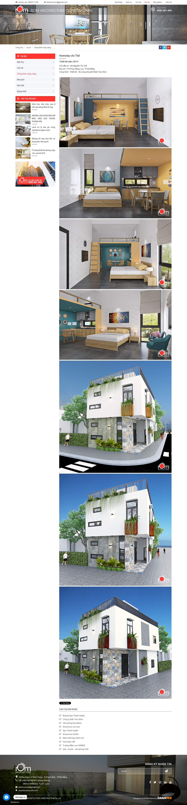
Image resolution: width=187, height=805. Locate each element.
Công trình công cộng (42, 47)
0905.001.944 (164, 10)
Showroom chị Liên (71, 727)
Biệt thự (20, 62)
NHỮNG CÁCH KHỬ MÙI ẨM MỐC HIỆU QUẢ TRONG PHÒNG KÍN (43, 119)
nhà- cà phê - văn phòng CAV (76, 749)
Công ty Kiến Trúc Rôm (73, 719)
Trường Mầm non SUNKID (74, 745)
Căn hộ (20, 68)
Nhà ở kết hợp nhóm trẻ (73, 738)
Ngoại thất (21, 91)
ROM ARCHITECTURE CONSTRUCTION (61, 10)
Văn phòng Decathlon (72, 723)
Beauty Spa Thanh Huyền (74, 715)
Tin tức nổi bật (28, 99)
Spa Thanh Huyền (70, 730)
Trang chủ (19, 47)
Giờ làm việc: (28, 2)
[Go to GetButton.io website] (15, 802)
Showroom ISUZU (71, 734)
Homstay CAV (69, 742)
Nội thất (20, 85)
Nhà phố (20, 79)
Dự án (28, 47)
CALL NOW (161, 8)
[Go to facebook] (6, 797)
